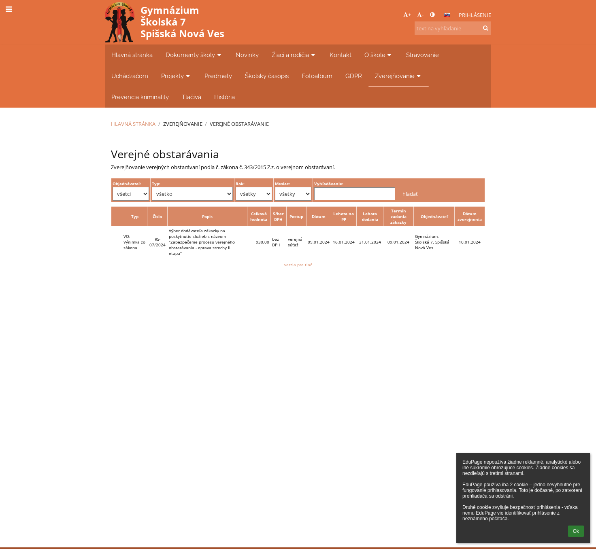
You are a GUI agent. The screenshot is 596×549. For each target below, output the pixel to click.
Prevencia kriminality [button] (140, 96)
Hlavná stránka (133, 123)
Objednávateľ (434, 216)
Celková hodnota (258, 216)
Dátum (319, 216)
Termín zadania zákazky (398, 216)
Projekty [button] (176, 75)
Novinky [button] (247, 54)
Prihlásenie (475, 15)
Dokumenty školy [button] (194, 54)
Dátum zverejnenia (470, 216)
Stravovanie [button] (422, 54)
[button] (447, 15)
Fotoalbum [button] (317, 75)
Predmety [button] (218, 75)
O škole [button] (378, 54)
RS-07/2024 (157, 242)
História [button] (224, 96)
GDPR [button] (353, 75)
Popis (207, 216)
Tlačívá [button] (191, 96)
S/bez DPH (278, 216)
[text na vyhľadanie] (452, 28)
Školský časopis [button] (267, 75)
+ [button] (407, 14)
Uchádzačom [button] (129, 75)
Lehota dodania (370, 216)
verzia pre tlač (298, 264)
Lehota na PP (343, 216)
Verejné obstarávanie (239, 123)
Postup (296, 216)
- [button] (420, 14)
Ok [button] (576, 531)
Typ (134, 216)
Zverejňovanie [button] (398, 75)
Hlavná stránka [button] (132, 54)
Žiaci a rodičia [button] (294, 54)
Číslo (157, 216)
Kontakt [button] (340, 54)
